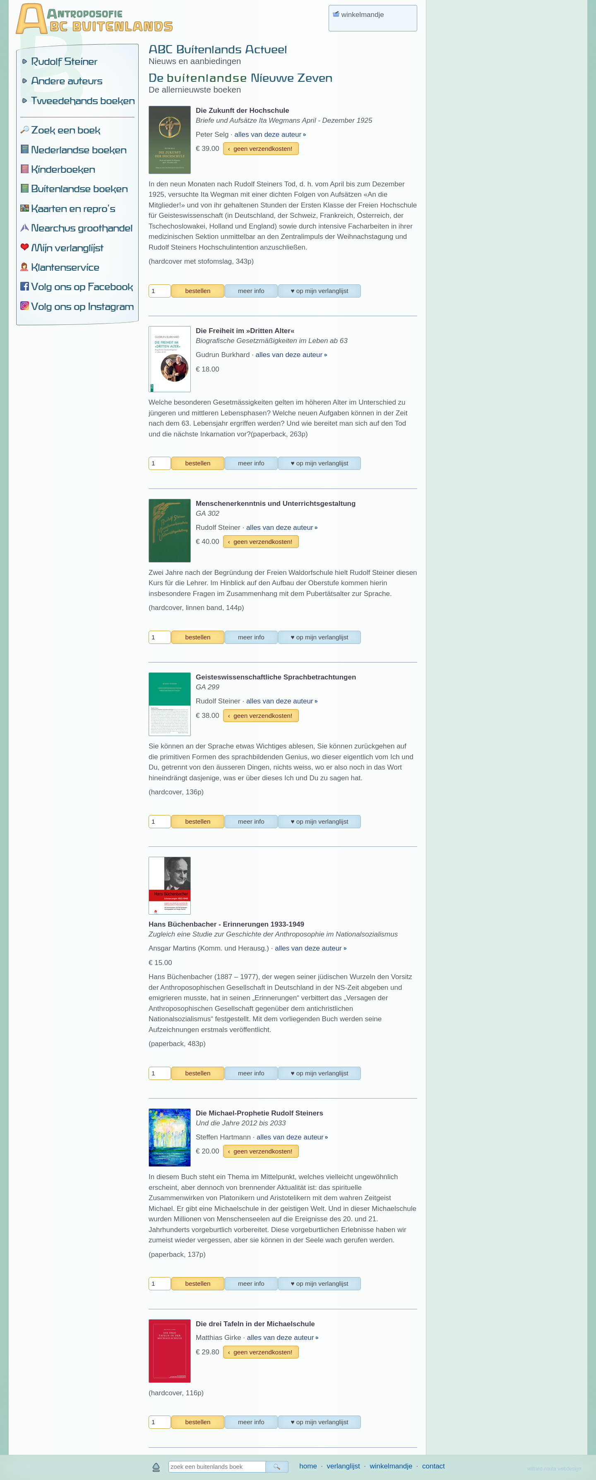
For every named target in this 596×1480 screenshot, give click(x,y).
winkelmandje (391, 1466)
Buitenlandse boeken (79, 188)
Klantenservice (65, 267)
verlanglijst (343, 1466)
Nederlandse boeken (78, 149)
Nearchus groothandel (81, 228)
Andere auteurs (66, 80)
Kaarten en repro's (73, 208)
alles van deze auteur (269, 134)
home (308, 1466)
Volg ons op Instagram (82, 306)
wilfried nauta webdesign (554, 1469)
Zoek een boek (65, 130)
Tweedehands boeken (83, 100)
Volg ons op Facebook (82, 286)
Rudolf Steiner (64, 61)
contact (433, 1466)
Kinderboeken (63, 169)
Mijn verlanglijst (67, 247)
